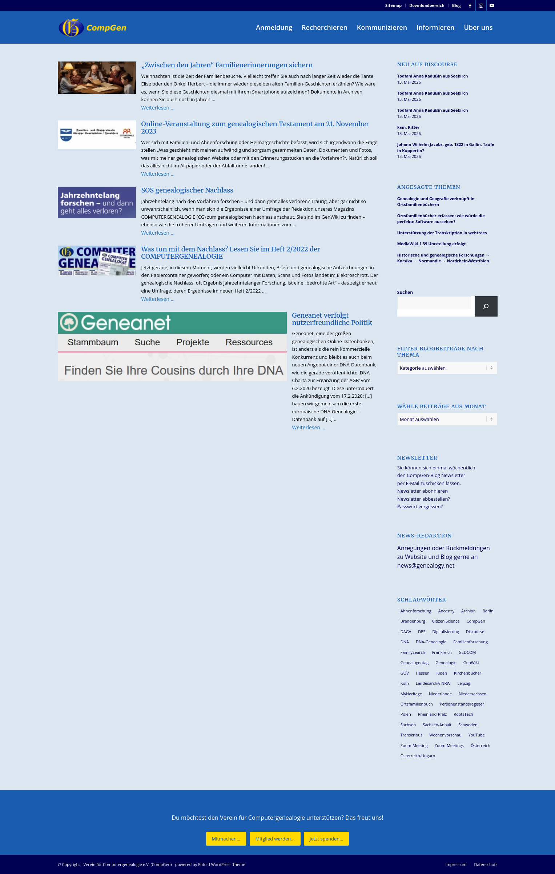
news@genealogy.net (426, 565)
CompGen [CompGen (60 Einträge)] (476, 621)
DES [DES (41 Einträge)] (421, 631)
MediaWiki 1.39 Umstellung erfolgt (431, 243)
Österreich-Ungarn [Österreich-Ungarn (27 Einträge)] (418, 755)
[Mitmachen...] (226, 839)
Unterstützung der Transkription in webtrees (442, 232)
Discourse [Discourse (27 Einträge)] (475, 631)
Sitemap (393, 5)
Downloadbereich (427, 5)
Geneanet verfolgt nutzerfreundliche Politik (332, 319)
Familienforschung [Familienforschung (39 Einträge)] (470, 641)
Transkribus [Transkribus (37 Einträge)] (411, 735)
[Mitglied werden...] (275, 839)
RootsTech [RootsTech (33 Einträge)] (463, 714)
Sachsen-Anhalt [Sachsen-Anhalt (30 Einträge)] (437, 724)
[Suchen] (486, 306)
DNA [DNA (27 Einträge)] (405, 641)
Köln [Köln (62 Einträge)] (405, 683)
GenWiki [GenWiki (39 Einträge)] (471, 662)
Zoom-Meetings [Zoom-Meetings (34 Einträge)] (449, 745)
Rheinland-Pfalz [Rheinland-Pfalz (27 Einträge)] (432, 714)
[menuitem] (394, 5)
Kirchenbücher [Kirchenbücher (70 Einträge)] (467, 673)
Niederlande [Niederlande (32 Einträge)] (440, 693)
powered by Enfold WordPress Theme (210, 864)
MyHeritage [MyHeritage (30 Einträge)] (411, 693)
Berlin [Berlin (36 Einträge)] (488, 610)
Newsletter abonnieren (422, 491)
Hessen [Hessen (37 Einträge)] (423, 673)
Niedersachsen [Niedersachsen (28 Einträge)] (472, 693)
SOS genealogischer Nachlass (187, 190)
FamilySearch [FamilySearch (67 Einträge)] (413, 652)
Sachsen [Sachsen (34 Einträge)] (408, 724)
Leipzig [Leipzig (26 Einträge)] (463, 683)
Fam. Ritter (408, 127)
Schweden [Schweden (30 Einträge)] (467, 724)
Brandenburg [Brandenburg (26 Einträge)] (413, 621)
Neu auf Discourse (427, 64)
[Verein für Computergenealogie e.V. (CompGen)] (93, 27)
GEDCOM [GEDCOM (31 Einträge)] (467, 652)
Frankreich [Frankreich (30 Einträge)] (442, 652)
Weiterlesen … (158, 107)
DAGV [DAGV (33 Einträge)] (406, 631)
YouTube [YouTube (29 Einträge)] (476, 735)
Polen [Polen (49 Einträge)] (406, 714)
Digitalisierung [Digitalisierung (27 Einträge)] (445, 631)
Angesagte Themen (429, 187)
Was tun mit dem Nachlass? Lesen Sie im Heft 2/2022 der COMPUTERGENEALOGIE (230, 253)
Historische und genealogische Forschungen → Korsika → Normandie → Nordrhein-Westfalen (443, 258)
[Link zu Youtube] (492, 5)
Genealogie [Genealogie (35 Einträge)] (446, 662)
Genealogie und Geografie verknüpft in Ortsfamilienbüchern (436, 201)
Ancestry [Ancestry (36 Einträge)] (446, 610)
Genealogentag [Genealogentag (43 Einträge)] (415, 662)
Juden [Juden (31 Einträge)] (442, 673)
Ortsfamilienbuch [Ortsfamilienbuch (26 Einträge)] (417, 704)
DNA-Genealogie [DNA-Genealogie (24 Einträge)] (431, 641)
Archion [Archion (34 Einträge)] (468, 610)
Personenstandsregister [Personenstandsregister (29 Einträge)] (462, 704)
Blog (456, 5)
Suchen (405, 292)
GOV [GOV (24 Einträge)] (405, 673)
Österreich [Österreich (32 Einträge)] (480, 745)
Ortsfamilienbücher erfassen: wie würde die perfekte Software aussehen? (441, 219)
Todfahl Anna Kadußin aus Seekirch (432, 76)
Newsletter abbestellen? (423, 499)
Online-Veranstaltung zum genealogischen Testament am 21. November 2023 (255, 127)
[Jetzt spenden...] (326, 839)
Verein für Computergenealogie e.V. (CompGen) (127, 864)
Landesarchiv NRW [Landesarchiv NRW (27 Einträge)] (433, 683)
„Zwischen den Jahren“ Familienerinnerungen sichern (227, 65)
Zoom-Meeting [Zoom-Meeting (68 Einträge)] (414, 745)
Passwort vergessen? (420, 506)
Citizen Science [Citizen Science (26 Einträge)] (446, 621)
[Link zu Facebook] (470, 5)
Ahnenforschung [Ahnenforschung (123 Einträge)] (416, 610)
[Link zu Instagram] (481, 5)
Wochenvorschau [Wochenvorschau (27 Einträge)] (445, 735)
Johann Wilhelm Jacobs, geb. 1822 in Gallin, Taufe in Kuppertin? (445, 147)
